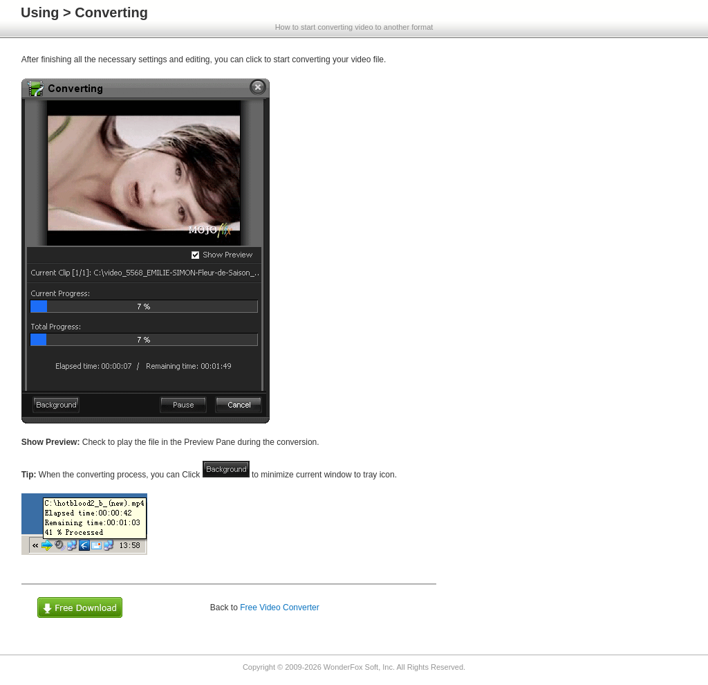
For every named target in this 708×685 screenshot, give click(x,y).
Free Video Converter (279, 607)
